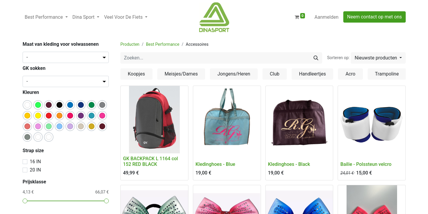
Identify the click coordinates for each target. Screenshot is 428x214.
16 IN (35, 161)
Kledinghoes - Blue (215, 164)
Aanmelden (326, 17)
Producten (129, 44)
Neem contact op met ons (374, 17)
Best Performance (162, 44)
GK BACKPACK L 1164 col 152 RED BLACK (150, 161)
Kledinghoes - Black (289, 164)
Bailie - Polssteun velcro (365, 164)
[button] (378, 58)
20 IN (35, 170)
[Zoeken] (316, 58)
